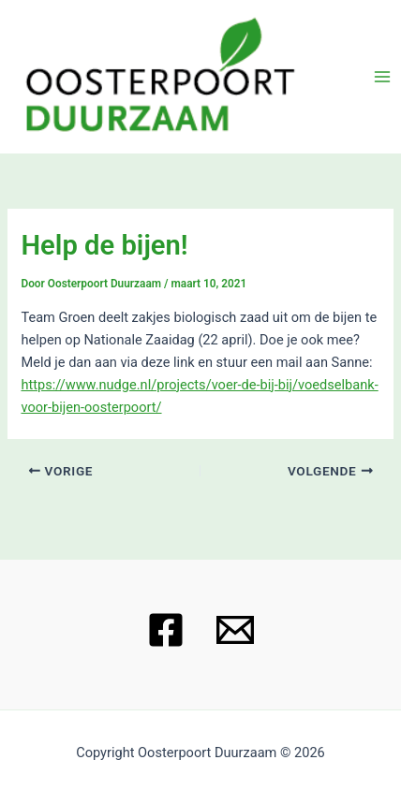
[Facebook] (166, 630)
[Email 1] (235, 630)
